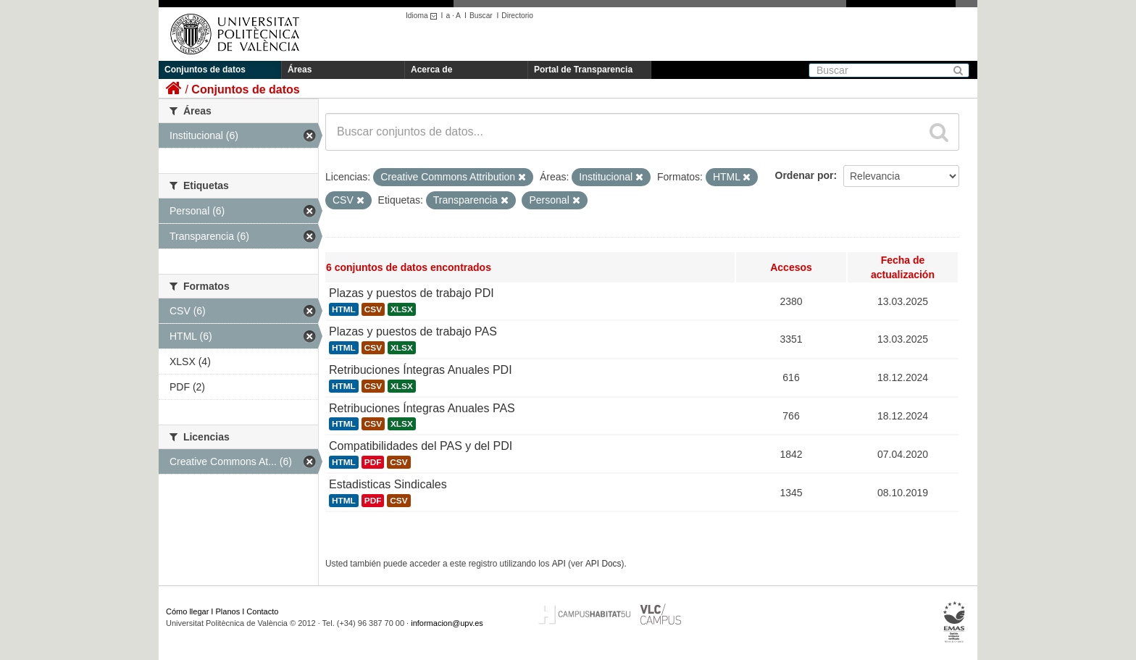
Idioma (423, 16)
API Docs (603, 564)
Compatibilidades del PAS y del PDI (420, 446)
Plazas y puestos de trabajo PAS (413, 331)
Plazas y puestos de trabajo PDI (411, 293)
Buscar (481, 16)
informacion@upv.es (447, 623)
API (559, 564)
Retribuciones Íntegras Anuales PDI (420, 370)
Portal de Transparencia (583, 69)
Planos (228, 611)
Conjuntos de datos (205, 69)
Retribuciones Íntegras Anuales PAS (422, 408)
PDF (373, 462)
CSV (373, 309)
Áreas (300, 69)
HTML (344, 309)
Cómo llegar (187, 611)
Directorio (517, 16)
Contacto (262, 611)
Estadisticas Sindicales (388, 484)
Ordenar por (804, 175)
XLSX (401, 309)
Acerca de (431, 69)
